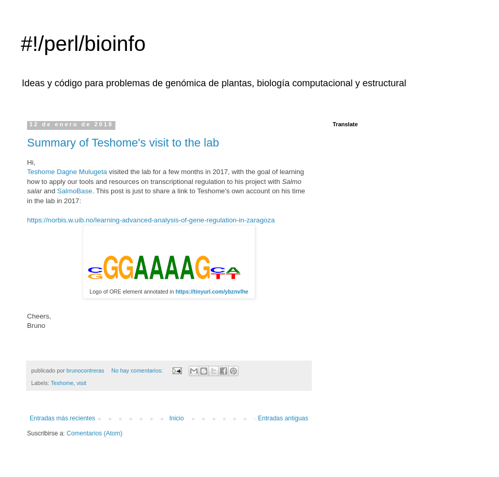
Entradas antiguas (283, 418)
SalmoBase (74, 191)
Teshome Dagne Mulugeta (67, 172)
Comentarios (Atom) (94, 433)
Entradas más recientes (62, 418)
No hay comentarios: (137, 370)
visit (81, 383)
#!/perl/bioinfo (83, 43)
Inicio (176, 418)
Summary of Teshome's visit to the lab (123, 142)
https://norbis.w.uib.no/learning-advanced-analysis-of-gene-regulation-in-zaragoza (151, 220)
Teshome (62, 383)
